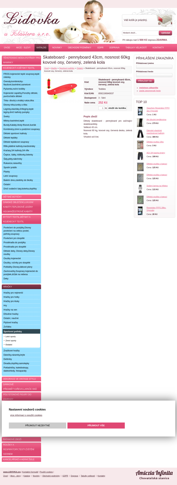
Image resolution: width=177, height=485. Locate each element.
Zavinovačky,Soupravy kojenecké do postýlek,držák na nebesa (21, 273)
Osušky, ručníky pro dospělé (17, 262)
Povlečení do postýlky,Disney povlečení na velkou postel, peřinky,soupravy (17, 230)
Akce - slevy (23, 47)
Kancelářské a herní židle (19, 459)
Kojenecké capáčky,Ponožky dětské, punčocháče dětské (21, 95)
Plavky (7, 171)
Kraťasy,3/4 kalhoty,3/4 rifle (16, 150)
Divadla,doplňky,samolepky (16, 363)
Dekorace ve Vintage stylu (19, 379)
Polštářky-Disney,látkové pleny (18, 267)
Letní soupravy (11, 176)
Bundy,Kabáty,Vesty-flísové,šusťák (20, 125)
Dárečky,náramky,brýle (14, 355)
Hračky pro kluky (11, 301)
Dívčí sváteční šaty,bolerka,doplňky (20, 188)
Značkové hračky (12, 350)
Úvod (7, 47)
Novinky (57, 47)
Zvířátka (7, 327)
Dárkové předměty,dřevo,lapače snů (20, 386)
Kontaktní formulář (30, 472)
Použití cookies (46, 472)
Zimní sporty (10, 341)
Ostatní (80, 68)
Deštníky (8, 359)
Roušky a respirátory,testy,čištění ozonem (18, 449)
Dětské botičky (12, 197)
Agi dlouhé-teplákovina (156, 119)
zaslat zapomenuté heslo (150, 91)
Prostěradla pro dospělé (15, 247)
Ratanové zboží (12, 439)
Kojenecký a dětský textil (19, 68)
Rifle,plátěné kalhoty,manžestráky (19, 146)
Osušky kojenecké (12, 258)
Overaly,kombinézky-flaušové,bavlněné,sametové (17, 83)
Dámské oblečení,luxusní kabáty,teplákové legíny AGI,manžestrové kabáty (18, 207)
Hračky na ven (10, 310)
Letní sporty (10, 336)
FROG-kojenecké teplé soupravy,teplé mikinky (21, 75)
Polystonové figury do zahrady (17, 396)
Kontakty (158, 47)
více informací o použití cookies (26, 415)
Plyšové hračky (11, 322)
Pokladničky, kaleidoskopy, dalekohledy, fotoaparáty (16, 369)
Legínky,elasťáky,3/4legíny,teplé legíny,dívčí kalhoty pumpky (18, 110)
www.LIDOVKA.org (12, 472)
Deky (6, 278)
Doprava (114, 47)
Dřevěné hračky (11, 314)
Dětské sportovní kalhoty (15, 133)
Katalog (41, 47)
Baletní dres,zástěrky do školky (18, 180)
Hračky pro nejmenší (13, 293)
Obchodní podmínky (79, 47)
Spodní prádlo (10, 167)
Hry (5, 305)
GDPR (100, 47)
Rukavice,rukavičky (13, 163)
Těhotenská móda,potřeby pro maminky (21, 60)
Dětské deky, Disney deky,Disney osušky (19, 252)
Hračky (54, 68)
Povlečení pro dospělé (14, 238)
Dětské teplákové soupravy (16, 142)
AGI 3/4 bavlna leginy (156, 153)
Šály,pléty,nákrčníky (13, 159)
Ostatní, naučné (11, 318)
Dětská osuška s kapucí (157, 164)
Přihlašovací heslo (144, 71)
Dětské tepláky (11, 137)
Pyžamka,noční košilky (14, 89)
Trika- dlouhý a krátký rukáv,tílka (19, 100)
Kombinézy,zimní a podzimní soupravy (22, 129)
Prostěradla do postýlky (15, 242)
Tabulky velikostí (136, 47)
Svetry (7, 116)
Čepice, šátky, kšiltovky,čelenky (18, 154)
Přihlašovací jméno (145, 63)
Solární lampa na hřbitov (157, 186)
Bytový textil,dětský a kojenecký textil (16, 219)
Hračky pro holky (11, 297)
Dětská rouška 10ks (155, 142)
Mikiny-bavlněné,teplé (14, 120)
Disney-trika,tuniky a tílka (15, 105)
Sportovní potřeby (67, 68)
